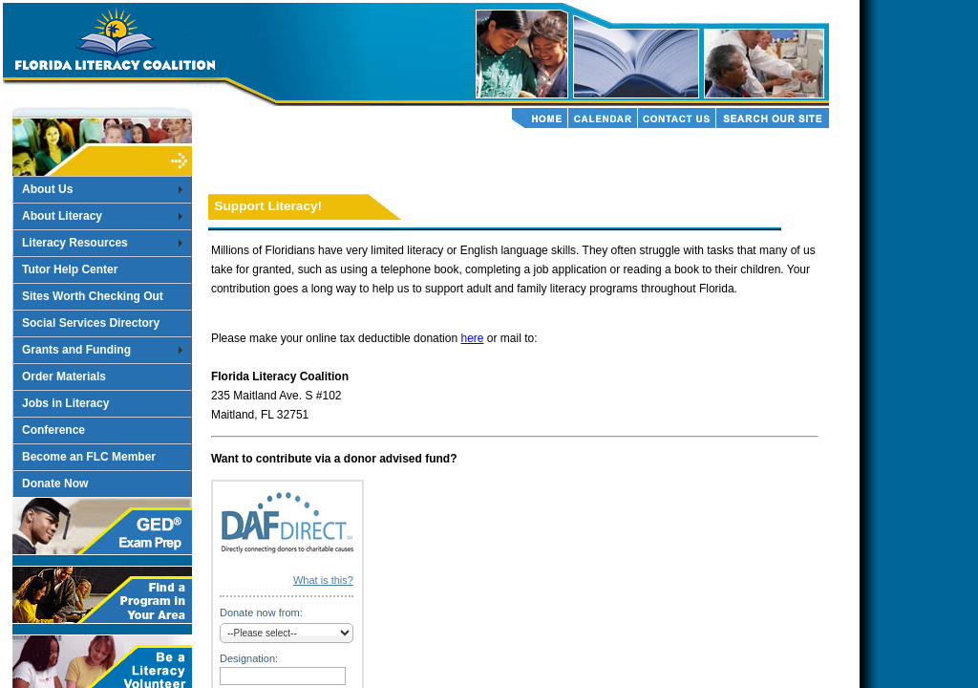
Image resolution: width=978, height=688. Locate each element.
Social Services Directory (90, 323)
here (471, 338)
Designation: (249, 658)
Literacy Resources (75, 242)
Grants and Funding (76, 349)
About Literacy (62, 216)
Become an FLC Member (89, 456)
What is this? (323, 580)
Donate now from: (261, 612)
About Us (47, 189)
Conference (53, 430)
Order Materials (64, 376)
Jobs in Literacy (65, 403)
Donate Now (55, 483)
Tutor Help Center (69, 269)
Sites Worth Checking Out (92, 296)
